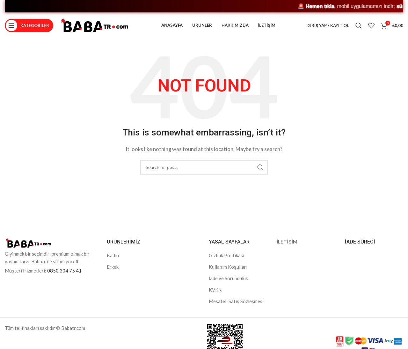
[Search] (358, 27)
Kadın (113, 258)
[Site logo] (95, 26)
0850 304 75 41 (64, 273)
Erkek (113, 270)
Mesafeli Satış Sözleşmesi (236, 304)
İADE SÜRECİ (360, 245)
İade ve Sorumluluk (228, 281)
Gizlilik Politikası (226, 258)
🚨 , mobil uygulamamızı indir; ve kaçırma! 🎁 (155, 6)
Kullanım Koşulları (228, 270)
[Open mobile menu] (29, 27)
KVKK (215, 292)
